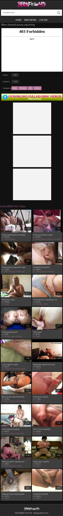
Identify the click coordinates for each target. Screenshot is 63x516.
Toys (17, 434)
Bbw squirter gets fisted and (13, 397)
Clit (30, 88)
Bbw (15, 88)
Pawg (12, 239)
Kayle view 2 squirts (41, 462)
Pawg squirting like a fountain (13, 235)
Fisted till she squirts (41, 267)
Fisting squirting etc (10, 332)
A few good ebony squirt (43, 235)
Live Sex (43, 20)
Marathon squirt (8, 300)
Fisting (38, 272)
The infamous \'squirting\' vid (45, 300)
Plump (19, 272)
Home (18, 20)
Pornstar (39, 304)
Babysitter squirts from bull (44, 365)
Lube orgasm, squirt (10, 365)
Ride (6, 466)
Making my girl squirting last (13, 494)
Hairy (6, 434)
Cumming (16, 369)
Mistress (12, 466)
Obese (22, 401)
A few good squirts (40, 397)
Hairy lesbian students (11, 429)
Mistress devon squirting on (13, 462)
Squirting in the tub (40, 494)
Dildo (22, 434)
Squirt (6, 239)
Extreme (50, 272)
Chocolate (56, 239)
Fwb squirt (37, 332)
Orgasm (7, 369)
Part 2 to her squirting (41, 429)
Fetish (11, 434)
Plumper (12, 272)
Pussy (37, 88)
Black (38, 239)
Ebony (43, 239)
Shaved (23, 88)
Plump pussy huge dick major (14, 267)
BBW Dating (30, 20)
